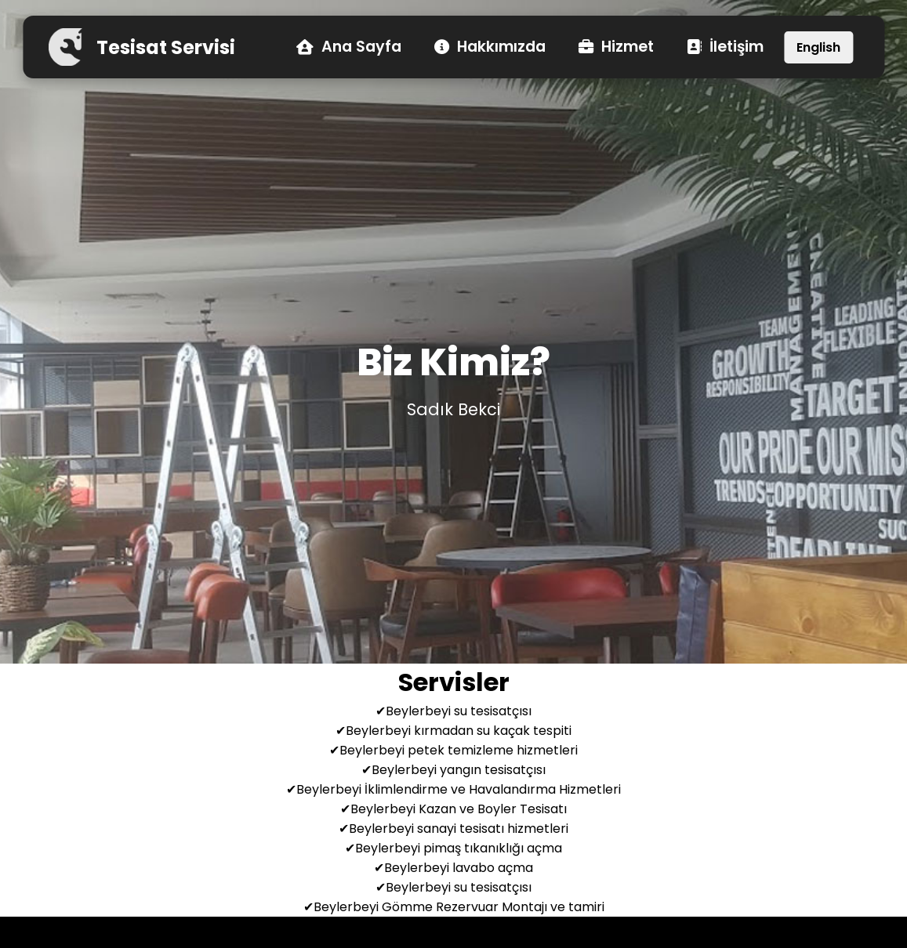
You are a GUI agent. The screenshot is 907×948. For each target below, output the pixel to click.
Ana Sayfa (348, 47)
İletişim (725, 47)
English (818, 47)
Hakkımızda (490, 47)
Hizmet (616, 47)
